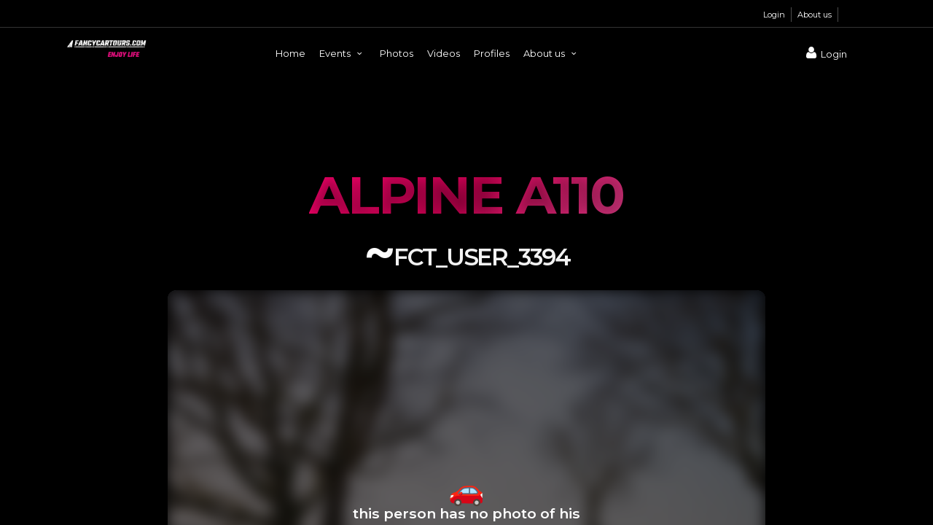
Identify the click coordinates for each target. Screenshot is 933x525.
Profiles (492, 53)
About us (814, 14)
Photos (396, 53)
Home (290, 53)
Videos (443, 53)
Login (774, 14)
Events (342, 53)
